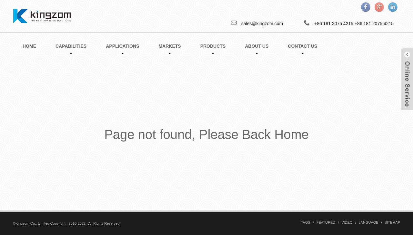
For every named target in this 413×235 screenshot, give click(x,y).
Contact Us (302, 49)
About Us (256, 49)
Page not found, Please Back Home (206, 134)
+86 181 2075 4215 (374, 23)
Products (213, 49)
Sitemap (392, 222)
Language (368, 222)
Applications (122, 49)
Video (346, 222)
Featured (326, 222)
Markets (169, 49)
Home (29, 46)
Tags (305, 222)
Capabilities (70, 49)
